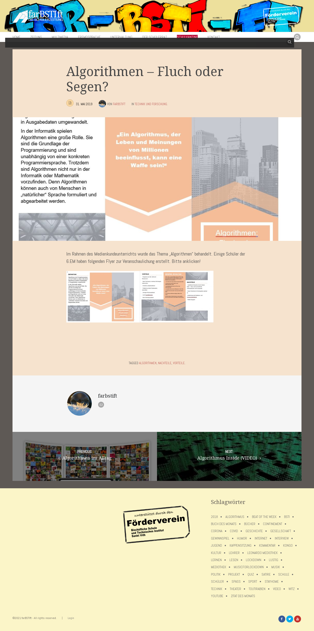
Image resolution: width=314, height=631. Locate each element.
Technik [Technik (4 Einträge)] (216, 589)
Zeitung (36, 37)
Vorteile (179, 363)
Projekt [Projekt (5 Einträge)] (234, 574)
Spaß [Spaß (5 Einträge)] (236, 581)
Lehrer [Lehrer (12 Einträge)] (234, 553)
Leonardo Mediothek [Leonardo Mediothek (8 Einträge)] (262, 553)
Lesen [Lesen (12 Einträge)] (233, 560)
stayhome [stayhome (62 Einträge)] (272, 581)
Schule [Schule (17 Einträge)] (283, 574)
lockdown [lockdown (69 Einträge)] (253, 560)
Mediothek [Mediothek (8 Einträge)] (218, 567)
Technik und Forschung (151, 104)
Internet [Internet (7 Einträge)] (261, 538)
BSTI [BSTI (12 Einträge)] (287, 517)
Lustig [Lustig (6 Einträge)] (273, 560)
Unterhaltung (121, 37)
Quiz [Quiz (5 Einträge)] (251, 574)
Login (71, 618)
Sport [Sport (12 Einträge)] (252, 581)
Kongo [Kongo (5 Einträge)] (288, 545)
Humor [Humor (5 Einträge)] (242, 538)
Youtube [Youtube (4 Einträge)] (217, 596)
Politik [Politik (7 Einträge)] (216, 574)
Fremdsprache (89, 37)
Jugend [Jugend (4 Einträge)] (216, 545)
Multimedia (60, 37)
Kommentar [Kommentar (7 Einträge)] (267, 545)
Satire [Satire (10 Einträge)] (266, 574)
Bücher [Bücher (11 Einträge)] (249, 524)
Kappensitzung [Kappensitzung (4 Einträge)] (240, 545)
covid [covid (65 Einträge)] (234, 531)
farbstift (119, 104)
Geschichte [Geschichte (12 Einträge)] (254, 531)
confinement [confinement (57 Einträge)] (272, 524)
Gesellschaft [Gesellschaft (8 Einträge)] (280, 531)
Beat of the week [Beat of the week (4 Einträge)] (264, 517)
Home (16, 37)
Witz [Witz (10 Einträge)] (291, 589)
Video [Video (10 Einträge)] (277, 589)
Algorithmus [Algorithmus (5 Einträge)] (234, 517)
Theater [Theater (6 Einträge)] (235, 589)
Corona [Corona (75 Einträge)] (216, 531)
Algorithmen (148, 363)
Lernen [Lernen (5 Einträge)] (216, 560)
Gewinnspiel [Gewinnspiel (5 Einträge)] (220, 538)
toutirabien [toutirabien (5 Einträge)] (257, 589)
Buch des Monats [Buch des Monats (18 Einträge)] (223, 524)
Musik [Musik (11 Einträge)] (275, 567)
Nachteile (164, 363)
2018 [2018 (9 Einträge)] (214, 517)
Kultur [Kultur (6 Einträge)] (216, 553)
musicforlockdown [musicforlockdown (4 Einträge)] (249, 567)
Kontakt (214, 37)
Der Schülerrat (154, 37)
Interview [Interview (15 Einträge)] (282, 538)
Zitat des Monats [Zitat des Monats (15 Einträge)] (243, 596)
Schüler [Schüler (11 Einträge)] (217, 581)
